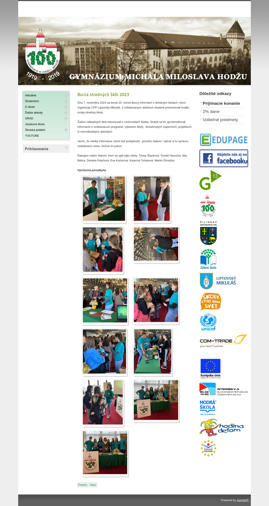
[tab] (67, 147)
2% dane (211, 111)
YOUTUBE (32, 135)
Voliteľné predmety (220, 119)
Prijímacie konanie (221, 103)
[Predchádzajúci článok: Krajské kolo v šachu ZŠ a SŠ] (82, 485)
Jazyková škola (35, 124)
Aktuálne (30, 95)
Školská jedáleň (35, 130)
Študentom (32, 101)
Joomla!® (243, 500)
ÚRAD (29, 118)
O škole (30, 107)
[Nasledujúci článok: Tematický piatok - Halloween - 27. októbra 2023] (93, 485)
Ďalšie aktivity (34, 112)
